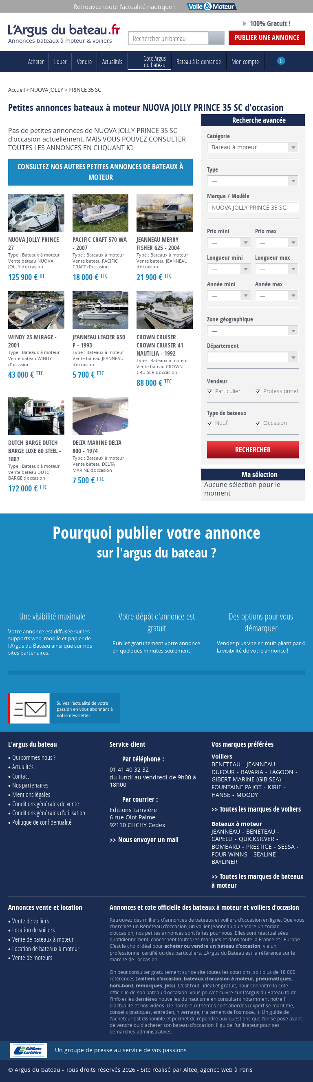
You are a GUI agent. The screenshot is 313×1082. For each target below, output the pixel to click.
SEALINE (264, 854)
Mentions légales (31, 794)
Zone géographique (230, 319)
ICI (130, 147)
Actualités (112, 61)
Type (212, 170)
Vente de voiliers (30, 920)
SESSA (286, 846)
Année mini (221, 284)
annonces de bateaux (189, 919)
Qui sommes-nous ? (33, 757)
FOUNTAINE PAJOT (237, 787)
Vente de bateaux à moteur (43, 939)
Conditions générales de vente (45, 803)
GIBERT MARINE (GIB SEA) (246, 779)
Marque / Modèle (228, 196)
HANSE (221, 795)
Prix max (266, 231)
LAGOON (281, 772)
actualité (123, 1005)
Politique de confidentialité (42, 822)
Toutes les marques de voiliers (260, 809)
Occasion (271, 423)
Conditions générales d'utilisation (48, 812)
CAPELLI (222, 839)
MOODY (247, 795)
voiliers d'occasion (241, 919)
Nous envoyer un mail (148, 839)
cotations (240, 972)
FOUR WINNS (229, 854)
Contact (20, 776)
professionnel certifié (134, 952)
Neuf (217, 423)
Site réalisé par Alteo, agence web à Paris (197, 1069)
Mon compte (245, 61)
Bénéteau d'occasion (163, 926)
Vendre (84, 61)
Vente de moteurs (32, 957)
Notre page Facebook (220, 24)
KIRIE (275, 787)
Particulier (223, 391)
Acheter (36, 61)
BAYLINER (225, 861)
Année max (269, 284)
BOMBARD (226, 846)
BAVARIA (252, 772)
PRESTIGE (259, 846)
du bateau (149, 61)
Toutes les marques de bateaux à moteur (257, 881)
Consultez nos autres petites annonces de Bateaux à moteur (100, 172)
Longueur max (272, 258)
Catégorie (218, 136)
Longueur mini (225, 258)
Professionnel (276, 391)
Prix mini (218, 231)
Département (223, 346)
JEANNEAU (261, 764)
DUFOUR (223, 772)
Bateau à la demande (198, 61)
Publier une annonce (267, 37)
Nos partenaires (30, 785)
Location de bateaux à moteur (45, 948)
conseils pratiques (130, 1012)
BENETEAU (226, 764)
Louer (60, 61)
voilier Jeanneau (214, 926)
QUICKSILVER (256, 839)
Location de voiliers (33, 929)
